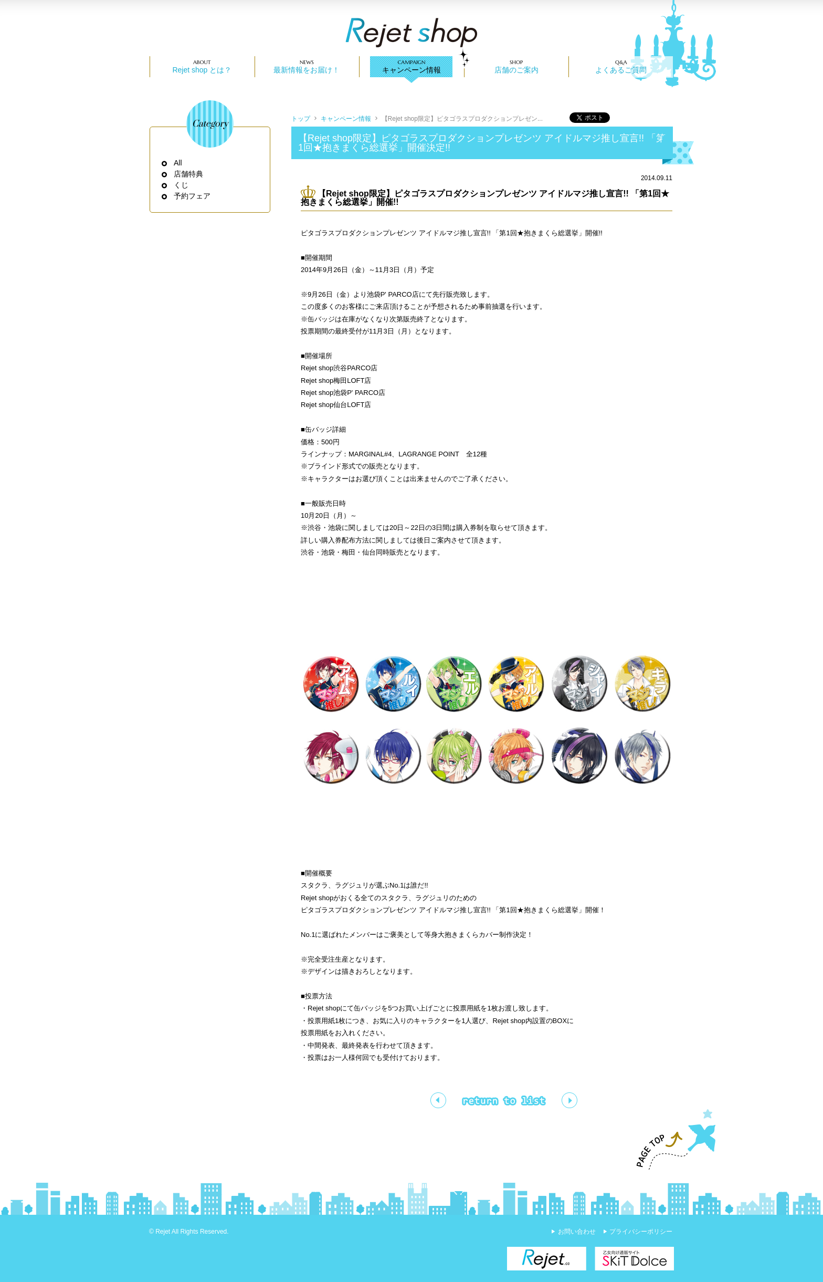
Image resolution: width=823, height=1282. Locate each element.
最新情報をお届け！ (306, 70)
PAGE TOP (671, 1140)
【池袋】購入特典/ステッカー (569, 1100)
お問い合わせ (577, 1231)
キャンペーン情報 (411, 70)
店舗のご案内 (516, 70)
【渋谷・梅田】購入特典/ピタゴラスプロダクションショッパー (438, 1100)
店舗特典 (188, 174)
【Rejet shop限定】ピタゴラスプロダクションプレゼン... (462, 118)
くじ (181, 185)
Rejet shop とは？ (201, 70)
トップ (300, 118)
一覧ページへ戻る (503, 1100)
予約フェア (192, 196)
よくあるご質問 (621, 70)
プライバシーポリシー (640, 1231)
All (178, 163)
